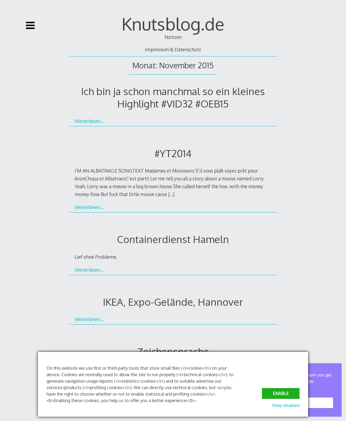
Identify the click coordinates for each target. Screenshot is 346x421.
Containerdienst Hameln (173, 239)
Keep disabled (286, 405)
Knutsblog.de (173, 24)
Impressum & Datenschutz (173, 49)
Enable (281, 393)
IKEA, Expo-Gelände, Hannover (173, 301)
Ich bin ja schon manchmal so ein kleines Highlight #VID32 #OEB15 (173, 97)
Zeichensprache (173, 351)
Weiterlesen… (89, 121)
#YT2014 (173, 153)
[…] (171, 194)
